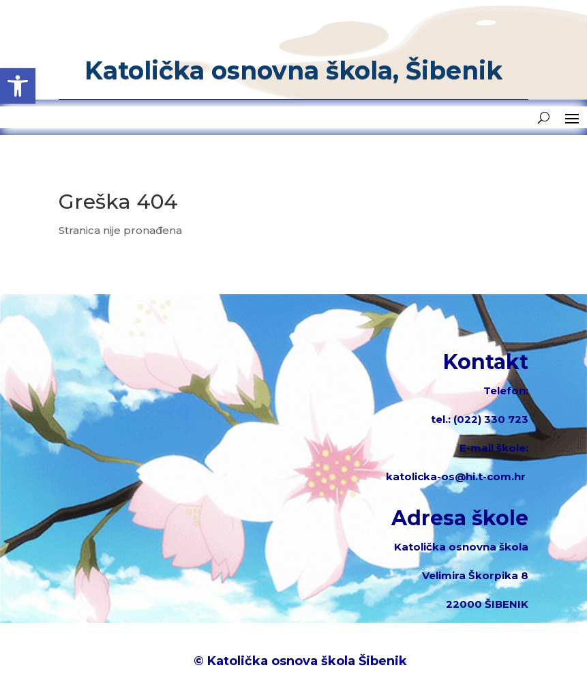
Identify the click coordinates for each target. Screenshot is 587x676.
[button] (17, 86)
